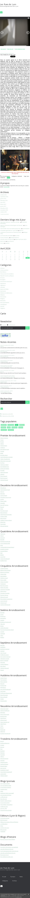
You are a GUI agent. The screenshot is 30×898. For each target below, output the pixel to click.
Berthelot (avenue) (4, 649)
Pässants (2, 662)
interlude (20, 176)
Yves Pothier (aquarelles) (6, 804)
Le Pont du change (4, 818)
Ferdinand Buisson (4, 743)
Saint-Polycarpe (4, 472)
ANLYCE (21, 230)
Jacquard (2, 537)
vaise (9, 427)
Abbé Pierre (3, 724)
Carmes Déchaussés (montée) (7, 377)
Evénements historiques (6, 281)
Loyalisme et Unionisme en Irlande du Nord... (11, 232)
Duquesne (2, 616)
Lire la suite (6, 187)
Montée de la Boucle (5, 541)
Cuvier (1, 614)
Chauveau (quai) (4, 708)
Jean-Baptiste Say (4, 466)
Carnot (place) (3, 495)
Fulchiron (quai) (4, 578)
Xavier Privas (3, 678)
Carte (3, 313)
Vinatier (2, 745)
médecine (2, 177)
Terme (1, 440)
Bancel (2, 741)
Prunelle (2, 470)
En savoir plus (18, 897)
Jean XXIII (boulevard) (5, 689)
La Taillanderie (3, 824)
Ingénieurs (3, 285)
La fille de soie (3, 797)
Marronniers (3, 518)
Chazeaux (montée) (5, 589)
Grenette (2, 503)
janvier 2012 (3, 198)
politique (3, 427)
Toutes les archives (4, 214)
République (3, 488)
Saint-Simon (3, 718)
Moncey (2, 747)
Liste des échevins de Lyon (6, 849)
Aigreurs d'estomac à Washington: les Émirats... (11, 225)
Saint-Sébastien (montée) (6, 457)
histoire (20, 427)
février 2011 (3, 204)
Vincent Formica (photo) (6, 810)
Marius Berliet (3, 681)
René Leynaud (3, 478)
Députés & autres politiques (7, 276)
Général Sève (3, 445)
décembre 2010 (4, 208)
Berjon (2, 728)
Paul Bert (2, 755)
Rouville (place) (4, 455)
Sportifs (2, 306)
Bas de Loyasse (4, 585)
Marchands (3, 291)
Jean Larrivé (3, 49)
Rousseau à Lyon (4, 855)
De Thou (2, 463)
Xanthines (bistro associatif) (7, 793)
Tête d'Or (2, 624)
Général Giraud (4, 480)
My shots (17, 235)
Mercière (2, 493)
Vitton (1, 635)
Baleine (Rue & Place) (5, 570)
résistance (10, 430)
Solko (1, 791)
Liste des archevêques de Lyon (7, 853)
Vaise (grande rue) (4, 722)
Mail (1, 553)
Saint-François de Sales (6, 514)
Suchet (2, 499)
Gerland (2, 651)
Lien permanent (5, 176)
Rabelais (2, 753)
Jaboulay (2, 645)
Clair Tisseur (3, 653)
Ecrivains (2, 277)
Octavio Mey (3, 574)
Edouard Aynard (4, 758)
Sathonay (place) (4, 464)
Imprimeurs (3, 283)
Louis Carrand (3, 601)
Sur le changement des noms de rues (9, 851)
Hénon (2, 346)
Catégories (5, 880)
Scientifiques (3, 304)
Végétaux (2, 308)
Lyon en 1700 (3, 808)
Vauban (2, 620)
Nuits (1, 545)
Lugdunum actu (4, 806)
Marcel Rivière (3, 351)
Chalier (2, 699)
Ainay (1, 509)
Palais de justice (4, 587)
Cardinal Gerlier (4, 568)
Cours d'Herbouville (5, 543)
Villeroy (2, 756)
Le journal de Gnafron (5, 787)
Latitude (7, 243)
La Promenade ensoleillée (6, 235)
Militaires (2, 295)
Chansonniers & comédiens (7, 274)
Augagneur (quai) (4, 770)
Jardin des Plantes (4, 468)
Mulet (1, 453)
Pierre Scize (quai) (4, 714)
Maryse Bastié (3, 697)
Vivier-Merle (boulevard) (6, 772)
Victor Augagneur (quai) (20, 49)
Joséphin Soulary (4, 549)
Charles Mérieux (4, 664)
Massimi (2, 683)
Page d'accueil (10, 49)
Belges (2, 626)
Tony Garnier (3, 680)
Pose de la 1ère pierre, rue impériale (9, 847)
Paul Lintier (3, 524)
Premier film (3, 685)
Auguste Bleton (4, 551)
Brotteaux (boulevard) (5, 622)
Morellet (2, 612)
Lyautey (2, 631)
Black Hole (2, 241)
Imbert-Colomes (4, 438)
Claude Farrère (4, 762)
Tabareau (2, 534)
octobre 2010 (3, 212)
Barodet (2, 539)
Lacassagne (3, 774)
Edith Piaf (2, 731)
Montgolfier (3, 618)
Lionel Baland (26, 228)
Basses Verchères (4, 572)
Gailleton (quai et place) (6, 520)
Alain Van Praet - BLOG (21, 239)
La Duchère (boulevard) (6, 366)
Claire (1, 726)
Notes (21, 876)
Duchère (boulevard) (5, 733)
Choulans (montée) (4, 593)
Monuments (3, 297)
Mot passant (3, 829)
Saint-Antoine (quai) (5, 489)
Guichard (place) (4, 764)
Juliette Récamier (4, 628)
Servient (2, 760)
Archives (14, 880)
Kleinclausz (3, 687)
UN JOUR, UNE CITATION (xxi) (7, 239)
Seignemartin (3, 382)
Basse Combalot (4, 660)
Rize (1, 749)
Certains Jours (3, 789)
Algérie (2, 443)
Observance (3, 591)
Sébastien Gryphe (4, 658)
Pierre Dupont (3, 476)
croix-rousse (10, 425)
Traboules (2, 831)
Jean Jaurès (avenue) (5, 656)
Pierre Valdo (3, 580)
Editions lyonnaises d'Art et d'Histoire (9, 822)
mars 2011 (2, 202)
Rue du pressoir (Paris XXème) (7, 839)
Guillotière (2, 647)
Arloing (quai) (3, 720)
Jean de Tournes (4, 505)
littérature (22, 425)
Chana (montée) (4, 582)
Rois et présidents (4, 302)
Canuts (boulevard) (5, 558)
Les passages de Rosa (5, 795)
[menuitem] (3, 49)
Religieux (2, 298)
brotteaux (14, 427)
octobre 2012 (3, 195)
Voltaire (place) (4, 361)
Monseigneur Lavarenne (6, 599)
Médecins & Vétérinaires (6, 293)
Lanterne (2, 447)
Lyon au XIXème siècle (5, 785)
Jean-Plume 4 (10, 241)
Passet (2, 372)
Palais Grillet (3, 501)
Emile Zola (2, 522)
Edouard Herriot (4, 356)
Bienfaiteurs (3, 272)
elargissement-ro (15, 237)
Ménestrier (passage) (5, 461)
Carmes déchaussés (5, 604)
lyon (28, 176)
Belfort (2, 555)
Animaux (2, 268)
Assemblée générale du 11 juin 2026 (9, 230)
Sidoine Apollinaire (4, 710)
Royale (2, 442)
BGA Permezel (3, 820)
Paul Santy (3, 691)
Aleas (1, 826)
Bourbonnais (3, 716)
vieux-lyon (3, 430)
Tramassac (3, 584)
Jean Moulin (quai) (4, 449)
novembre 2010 (4, 210)
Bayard (2, 507)
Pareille (2, 451)
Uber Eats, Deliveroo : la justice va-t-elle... (10, 222)
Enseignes (2, 279)
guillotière (3, 425)
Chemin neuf (3, 603)
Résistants (2, 300)
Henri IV (2, 491)
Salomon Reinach (4, 668)
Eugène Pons (3, 560)
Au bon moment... (4, 237)
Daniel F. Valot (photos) (5, 800)
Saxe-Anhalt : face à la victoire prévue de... (10, 228)
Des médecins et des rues (7, 55)
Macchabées (3, 576)
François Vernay (4, 595)
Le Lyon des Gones (5, 802)
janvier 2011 (3, 206)
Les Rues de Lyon (8, 4)
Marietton (2, 712)
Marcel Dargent (4, 695)
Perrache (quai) (4, 511)
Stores (2, 243)
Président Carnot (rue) (5, 497)
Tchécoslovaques (4, 387)
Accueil (4, 876)
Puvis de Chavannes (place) (7, 629)
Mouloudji (2, 729)
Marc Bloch (3, 666)
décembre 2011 (4, 200)
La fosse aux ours (4, 827)
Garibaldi (2, 633)
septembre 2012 (4, 196)
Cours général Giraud (5, 392)
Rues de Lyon (3, 799)
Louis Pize (2, 557)
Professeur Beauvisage (6, 693)
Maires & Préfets (4, 289)
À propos (12, 876)
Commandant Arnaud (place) (7, 547)
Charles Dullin (3, 516)
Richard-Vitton (3, 766)
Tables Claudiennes (5, 459)
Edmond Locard (4, 597)
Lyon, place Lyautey (5, 783)
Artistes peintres (4, 270)
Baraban (2, 751)
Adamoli (2, 474)
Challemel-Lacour (4, 655)
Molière (2, 637)
